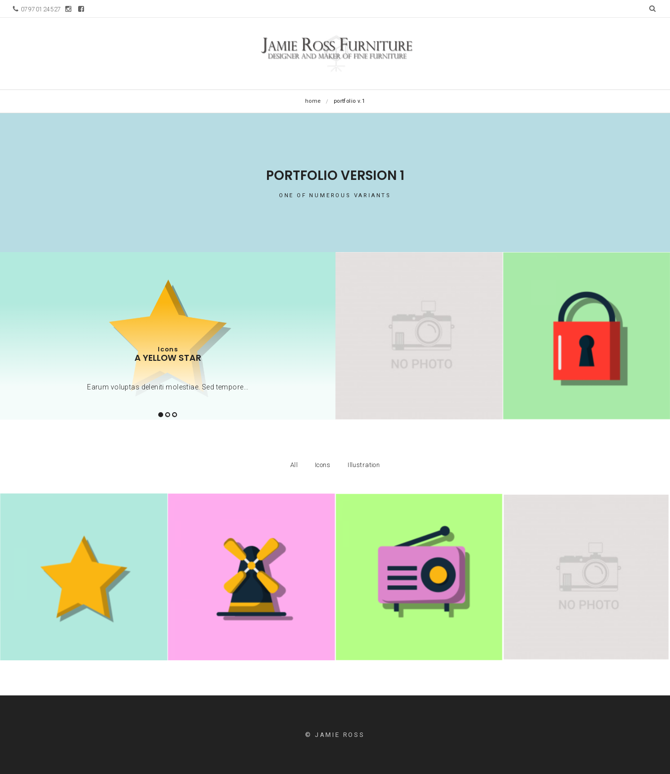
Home (313, 100)
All (294, 465)
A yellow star (167, 358)
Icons (168, 349)
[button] (652, 8)
